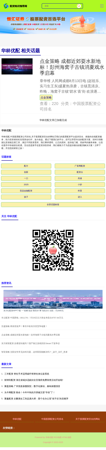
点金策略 (46, 97)
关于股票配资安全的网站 (87, 419)
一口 (26, 178)
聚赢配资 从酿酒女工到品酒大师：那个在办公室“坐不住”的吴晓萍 (36, 398)
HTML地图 (66, 437)
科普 (80, 190)
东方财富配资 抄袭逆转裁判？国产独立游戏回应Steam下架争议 (30, 343)
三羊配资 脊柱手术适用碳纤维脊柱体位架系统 (26, 374)
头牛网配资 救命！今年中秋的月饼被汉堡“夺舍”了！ (29, 392)
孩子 (26, 197)
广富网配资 (80, 166)
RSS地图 (58, 437)
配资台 (80, 172)
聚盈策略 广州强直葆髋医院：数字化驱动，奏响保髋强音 (32, 386)
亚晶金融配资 (26, 190)
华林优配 (17, 419)
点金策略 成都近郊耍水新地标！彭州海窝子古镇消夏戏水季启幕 (72, 67)
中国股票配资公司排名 (52, 419)
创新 (26, 172)
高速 (80, 178)
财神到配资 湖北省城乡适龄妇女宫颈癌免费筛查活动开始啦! (33, 380)
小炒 (80, 184)
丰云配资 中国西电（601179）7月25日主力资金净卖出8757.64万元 (32, 318)
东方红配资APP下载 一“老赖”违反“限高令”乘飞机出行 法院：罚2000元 (33, 310)
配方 (26, 166)
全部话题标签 (53, 204)
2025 (26, 184)
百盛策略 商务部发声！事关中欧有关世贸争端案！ (24, 326)
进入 (80, 197)
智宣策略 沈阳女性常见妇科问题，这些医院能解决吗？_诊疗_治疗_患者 (34, 352)
